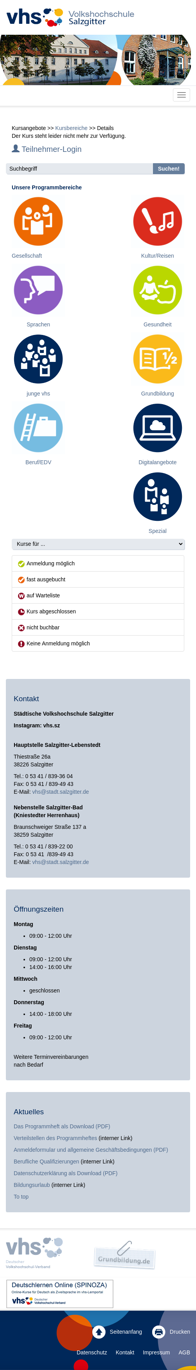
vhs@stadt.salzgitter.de (60, 792)
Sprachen (38, 324)
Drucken (171, 1332)
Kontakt (125, 1352)
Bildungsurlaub (32, 1185)
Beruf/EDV (38, 462)
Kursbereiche (71, 128)
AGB (184, 1352)
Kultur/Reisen (157, 256)
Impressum (156, 1352)
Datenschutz (92, 1352)
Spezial (158, 531)
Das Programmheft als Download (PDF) (62, 1126)
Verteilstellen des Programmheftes (55, 1138)
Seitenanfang (117, 1332)
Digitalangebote (157, 462)
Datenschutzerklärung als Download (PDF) (65, 1173)
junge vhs (38, 393)
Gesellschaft (27, 256)
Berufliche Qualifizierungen (47, 1161)
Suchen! (169, 169)
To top (21, 1197)
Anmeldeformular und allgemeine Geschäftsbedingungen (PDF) (91, 1150)
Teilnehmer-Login (47, 149)
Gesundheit (158, 324)
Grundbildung (157, 393)
